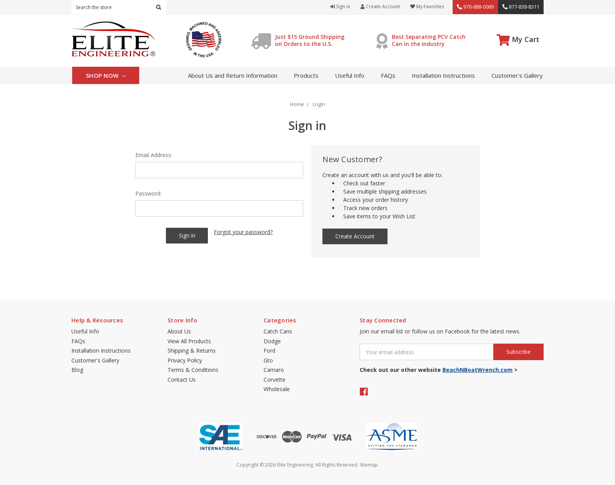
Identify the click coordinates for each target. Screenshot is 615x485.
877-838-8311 (520, 6)
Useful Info (349, 75)
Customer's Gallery (517, 75)
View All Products (189, 341)
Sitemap (369, 464)
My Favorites (427, 6)
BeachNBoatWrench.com (477, 369)
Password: (148, 193)
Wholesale (277, 389)
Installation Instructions (443, 75)
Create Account (380, 6)
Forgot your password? (243, 232)
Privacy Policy (184, 360)
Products (306, 75)
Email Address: (153, 155)
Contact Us (181, 379)
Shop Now (106, 75)
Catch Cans (278, 331)
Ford (269, 350)
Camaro (274, 369)
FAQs (388, 75)
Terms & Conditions (192, 369)
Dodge (272, 341)
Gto (268, 360)
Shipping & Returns (191, 350)
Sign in (340, 6)
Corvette (275, 379)
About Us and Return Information (232, 75)
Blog (77, 369)
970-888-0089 (475, 6)
